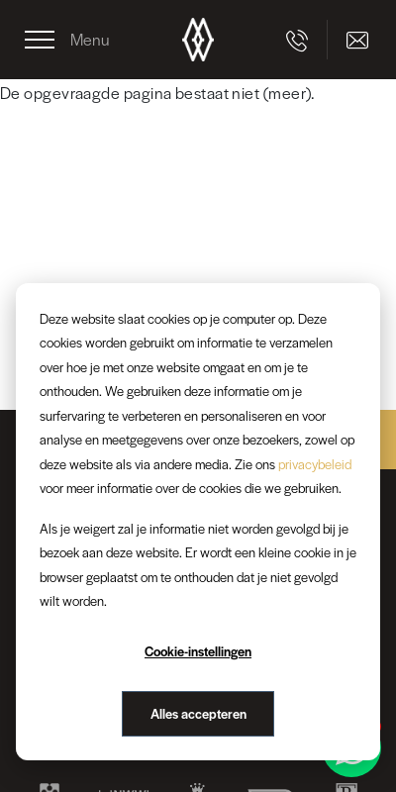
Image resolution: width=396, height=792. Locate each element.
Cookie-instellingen (198, 651)
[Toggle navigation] (67, 39)
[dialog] (198, 521)
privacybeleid (314, 463)
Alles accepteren (198, 713)
